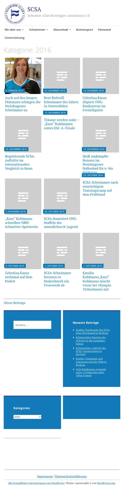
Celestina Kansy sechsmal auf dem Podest (18, 277)
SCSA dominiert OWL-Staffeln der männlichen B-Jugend (61, 222)
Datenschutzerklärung (71, 476)
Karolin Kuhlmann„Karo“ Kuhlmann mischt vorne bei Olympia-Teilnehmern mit (97, 281)
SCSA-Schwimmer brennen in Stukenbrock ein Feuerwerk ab (57, 279)
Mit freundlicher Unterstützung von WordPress (36, 483)
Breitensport (84, 29)
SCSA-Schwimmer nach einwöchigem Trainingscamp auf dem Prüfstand (100, 188)
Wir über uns (13, 29)
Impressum (45, 476)
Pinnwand (104, 29)
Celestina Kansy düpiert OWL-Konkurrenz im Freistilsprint (95, 103)
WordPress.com (106, 483)
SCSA (34, 9)
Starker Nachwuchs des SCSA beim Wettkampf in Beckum (93, 331)
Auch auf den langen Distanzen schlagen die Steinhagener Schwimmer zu (23, 103)
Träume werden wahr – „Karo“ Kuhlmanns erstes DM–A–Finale (61, 123)
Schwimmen (37, 29)
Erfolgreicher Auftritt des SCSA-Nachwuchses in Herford (91, 351)
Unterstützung (15, 38)
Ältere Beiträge (15, 303)
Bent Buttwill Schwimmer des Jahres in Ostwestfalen (61, 101)
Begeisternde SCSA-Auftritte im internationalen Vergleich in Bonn (20, 162)
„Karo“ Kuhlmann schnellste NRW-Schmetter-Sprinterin (21, 222)
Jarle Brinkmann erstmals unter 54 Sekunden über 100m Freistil (91, 372)
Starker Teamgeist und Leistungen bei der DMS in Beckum (91, 362)
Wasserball (60, 29)
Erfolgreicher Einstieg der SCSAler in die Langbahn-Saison (91, 340)
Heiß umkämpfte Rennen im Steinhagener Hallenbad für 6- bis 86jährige (98, 164)
